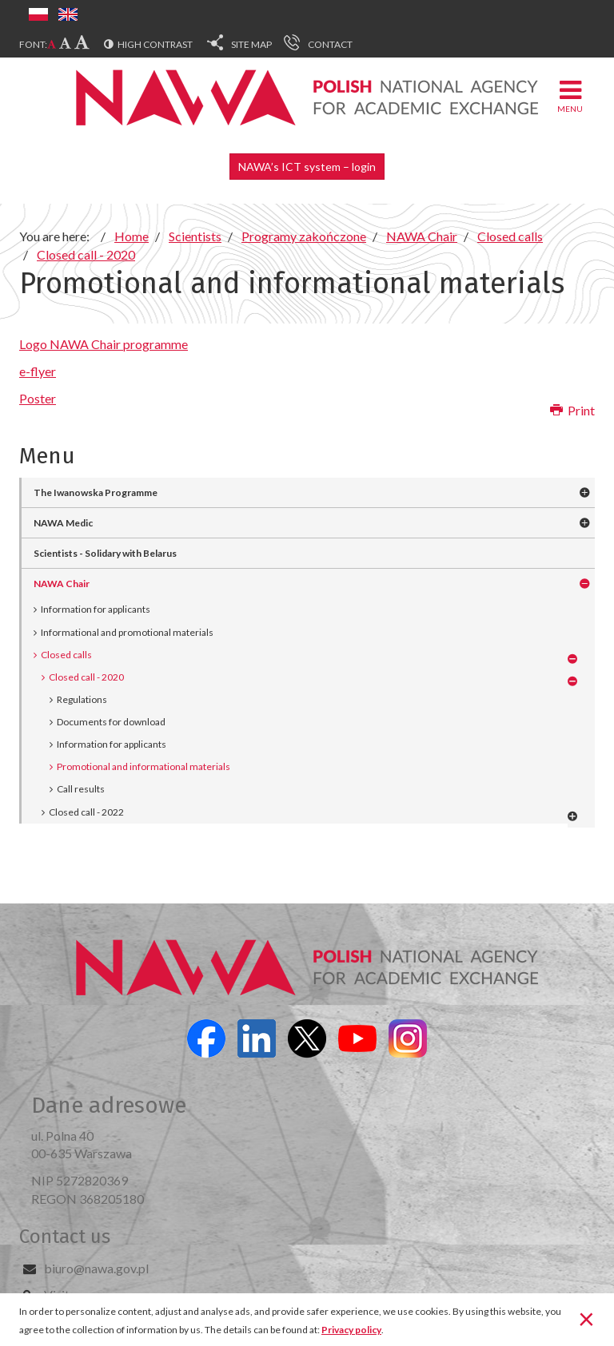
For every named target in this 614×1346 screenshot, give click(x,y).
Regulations (82, 699)
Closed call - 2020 (86, 677)
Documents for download (111, 722)
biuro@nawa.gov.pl (96, 1268)
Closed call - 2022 (86, 812)
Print (572, 410)
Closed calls (66, 655)
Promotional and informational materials (143, 766)
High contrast (155, 44)
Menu (570, 95)
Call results (81, 789)
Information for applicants (95, 609)
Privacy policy (351, 1330)
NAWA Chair (62, 584)
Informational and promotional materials (127, 632)
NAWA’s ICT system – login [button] (307, 166)
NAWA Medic (63, 523)
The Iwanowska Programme (95, 492)
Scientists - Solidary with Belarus (105, 553)
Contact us (64, 1236)
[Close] (586, 1318)
